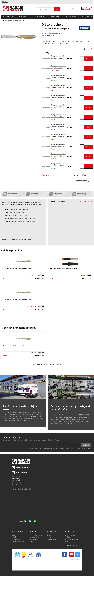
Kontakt (49, 537)
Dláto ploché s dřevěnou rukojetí (13, 346)
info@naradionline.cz (22, 467)
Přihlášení (5, 2)
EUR (72, 9)
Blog (13, 535)
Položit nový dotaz (86, 201)
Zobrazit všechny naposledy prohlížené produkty (47, 364)
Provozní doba (51, 539)
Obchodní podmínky (35, 535)
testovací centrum (69, 415)
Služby (31, 541)
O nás (49, 535)
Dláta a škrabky (18, 20)
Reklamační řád (34, 537)
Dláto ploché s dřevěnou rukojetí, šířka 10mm (17, 268)
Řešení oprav (16, 539)
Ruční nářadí (9, 20)
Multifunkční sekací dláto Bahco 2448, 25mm (63, 268)
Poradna (14, 537)
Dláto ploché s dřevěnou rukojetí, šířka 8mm (17, 300)
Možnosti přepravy (83, 175)
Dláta (24, 20)
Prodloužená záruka (18, 541)
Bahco (89, 275)
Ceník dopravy (33, 539)
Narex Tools (50, 35)
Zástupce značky (83, 181)
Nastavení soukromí (71, 545)
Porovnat (89, 49)
